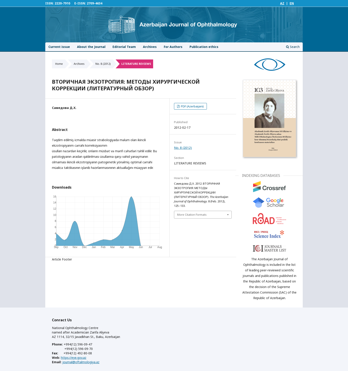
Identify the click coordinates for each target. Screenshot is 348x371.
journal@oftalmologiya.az (80, 362)
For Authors (173, 47)
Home (59, 64)
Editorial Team (124, 47)
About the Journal (91, 47)
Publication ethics (204, 47)
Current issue (59, 47)
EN (292, 3)
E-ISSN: (80, 3)
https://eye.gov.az (73, 357)
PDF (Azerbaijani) (192, 106)
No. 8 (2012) (103, 64)
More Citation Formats (192, 215)
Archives (150, 47)
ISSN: (49, 3)
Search (293, 47)
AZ (282, 3)
